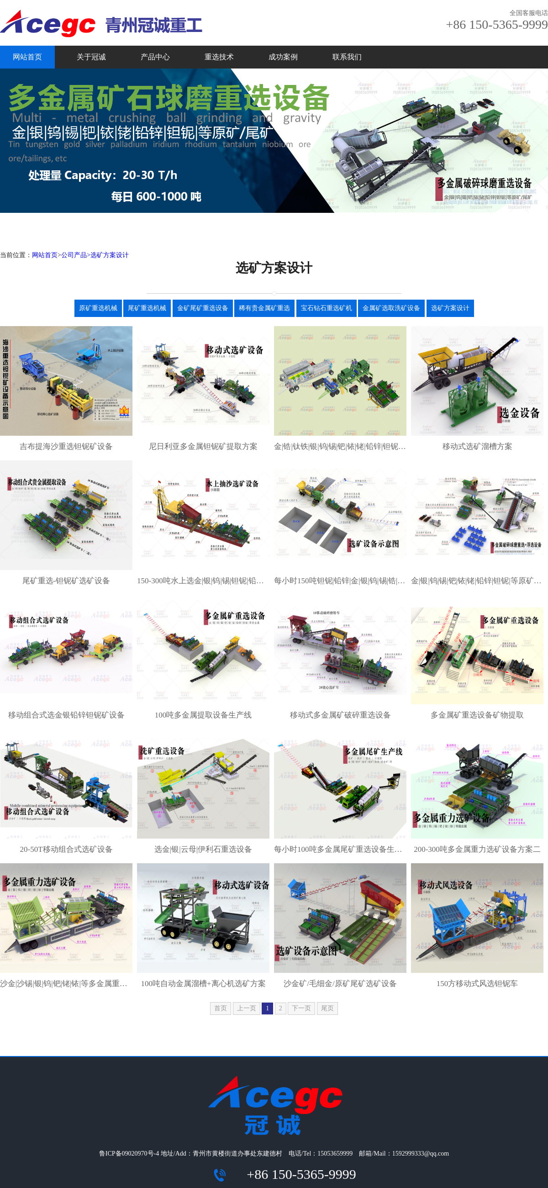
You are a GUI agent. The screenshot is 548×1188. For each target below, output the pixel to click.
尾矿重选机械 (147, 308)
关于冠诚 (91, 57)
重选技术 (219, 57)
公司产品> (75, 255)
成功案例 (283, 57)
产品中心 (155, 57)
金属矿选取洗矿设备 (391, 308)
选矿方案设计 (109, 255)
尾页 (327, 1008)
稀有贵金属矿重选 (264, 308)
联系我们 (347, 57)
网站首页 (27, 57)
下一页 (301, 1008)
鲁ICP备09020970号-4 (129, 1153)
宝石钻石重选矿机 (326, 308)
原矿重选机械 (98, 308)
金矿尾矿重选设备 (202, 308)
